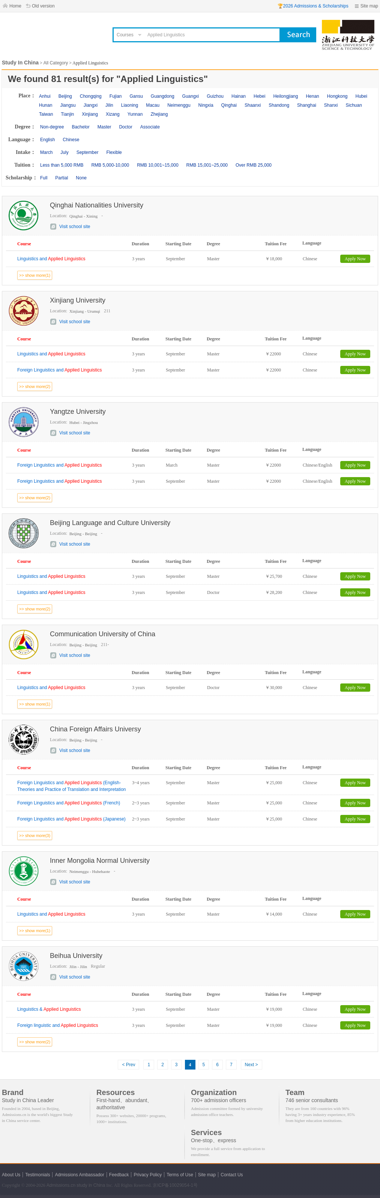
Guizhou (215, 96)
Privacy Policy (148, 1174)
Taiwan (46, 114)
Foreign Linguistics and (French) (68, 803)
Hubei (361, 96)
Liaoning (129, 105)
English (47, 139)
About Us (11, 1174)
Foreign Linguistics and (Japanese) (71, 819)
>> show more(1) (34, 275)
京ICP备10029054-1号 (175, 1185)
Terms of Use (180, 1174)
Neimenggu (178, 105)
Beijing (65, 96)
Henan (312, 96)
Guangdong (162, 96)
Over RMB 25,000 (254, 165)
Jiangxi (91, 105)
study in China (91, 1185)
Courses (125, 34)
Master (104, 127)
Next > (251, 1064)
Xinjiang (90, 114)
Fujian (116, 96)
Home (15, 6)
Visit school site (74, 226)
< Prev (128, 1064)
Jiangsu (67, 105)
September (88, 152)
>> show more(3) (34, 835)
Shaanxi (253, 105)
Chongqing (91, 96)
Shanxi (331, 105)
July (64, 152)
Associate (150, 127)
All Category (56, 63)
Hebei (259, 96)
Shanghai (306, 105)
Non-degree (52, 127)
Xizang (113, 114)
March (46, 152)
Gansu (136, 96)
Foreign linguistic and (57, 1025)
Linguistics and (51, 258)
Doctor (125, 127)
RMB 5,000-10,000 (110, 165)
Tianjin (67, 114)
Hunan (45, 105)
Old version (43, 6)
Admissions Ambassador (79, 1174)
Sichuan (354, 105)
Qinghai (229, 105)
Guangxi (190, 96)
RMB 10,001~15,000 (157, 165)
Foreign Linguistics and (59, 370)
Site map (369, 6)
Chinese (71, 139)
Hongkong (337, 96)
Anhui (45, 96)
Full (43, 178)
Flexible (114, 152)
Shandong (279, 105)
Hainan (238, 96)
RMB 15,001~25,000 (207, 165)
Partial (61, 178)
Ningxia (205, 105)
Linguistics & (49, 1009)
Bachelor (80, 127)
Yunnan (135, 114)
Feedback (119, 1174)
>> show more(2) (34, 386)
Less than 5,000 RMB (61, 165)
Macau (152, 105)
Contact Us (232, 1174)
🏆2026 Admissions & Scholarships (313, 6)
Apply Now (355, 258)
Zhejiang (159, 114)
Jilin (109, 105)
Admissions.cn (61, 1185)
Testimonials (37, 1174)
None (81, 178)
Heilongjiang (285, 96)
